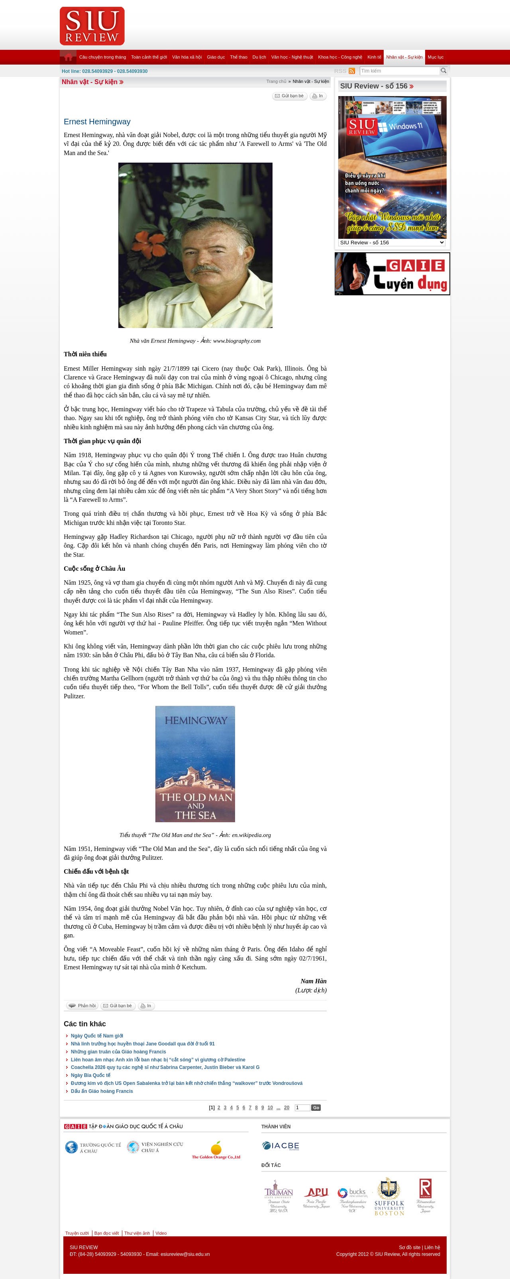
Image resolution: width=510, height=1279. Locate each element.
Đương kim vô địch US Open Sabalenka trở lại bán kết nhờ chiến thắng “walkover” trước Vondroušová (187, 1083)
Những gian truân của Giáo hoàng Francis (118, 1052)
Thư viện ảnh (137, 1233)
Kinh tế (374, 57)
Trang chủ (276, 81)
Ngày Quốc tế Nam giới (97, 1036)
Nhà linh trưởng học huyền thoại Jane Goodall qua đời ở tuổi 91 (143, 1044)
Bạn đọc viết (106, 1233)
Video (161, 1233)
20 (286, 1107)
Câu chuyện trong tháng (102, 57)
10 (270, 1107)
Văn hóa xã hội (187, 57)
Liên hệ (432, 1247)
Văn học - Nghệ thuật (292, 57)
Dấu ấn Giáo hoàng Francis (102, 1091)
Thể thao (238, 57)
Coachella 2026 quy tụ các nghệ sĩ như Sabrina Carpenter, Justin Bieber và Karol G (165, 1067)
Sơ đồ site (409, 1247)
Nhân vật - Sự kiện (404, 57)
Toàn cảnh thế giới (149, 57)
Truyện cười (77, 1233)
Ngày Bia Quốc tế (90, 1075)
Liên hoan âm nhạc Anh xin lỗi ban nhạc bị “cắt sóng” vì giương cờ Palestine (158, 1060)
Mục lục (436, 57)
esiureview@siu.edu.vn (185, 1254)
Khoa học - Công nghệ (340, 57)
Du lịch (259, 57)
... (278, 1107)
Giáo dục (216, 57)
